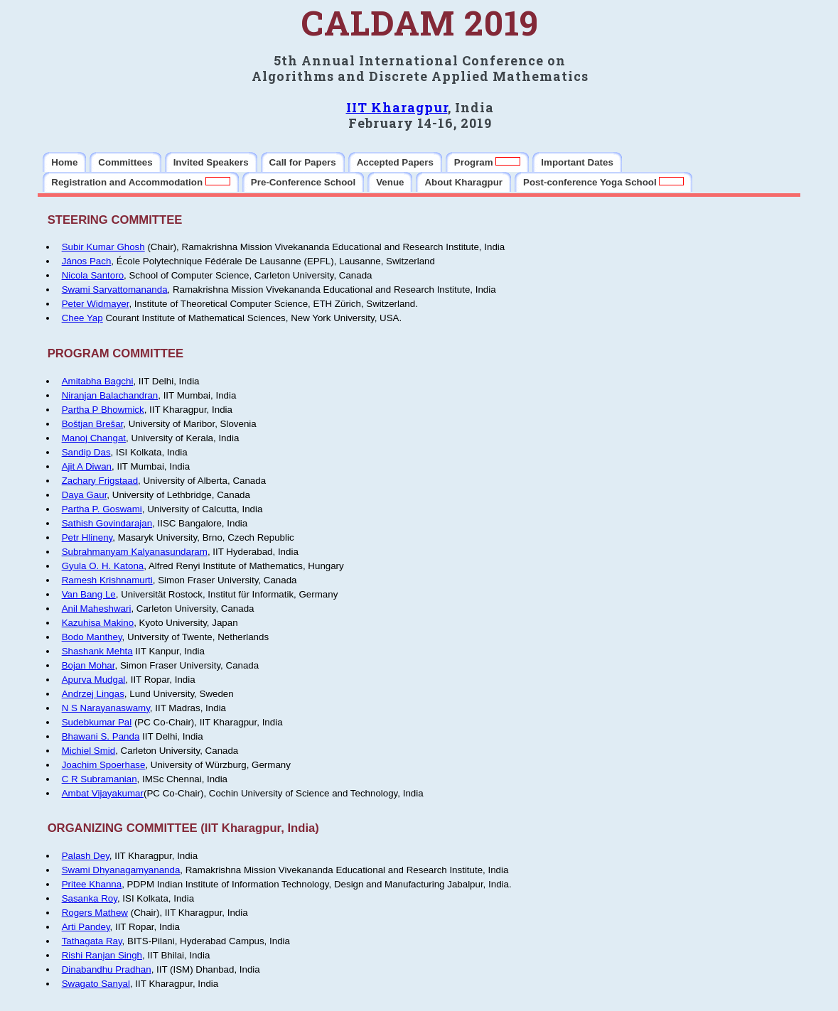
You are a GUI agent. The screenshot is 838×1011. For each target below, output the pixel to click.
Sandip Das (86, 452)
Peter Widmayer (95, 303)
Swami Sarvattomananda (115, 289)
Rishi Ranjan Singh (102, 955)
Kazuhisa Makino (98, 622)
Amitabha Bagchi (98, 381)
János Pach (87, 261)
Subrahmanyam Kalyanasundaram (135, 551)
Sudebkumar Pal (97, 722)
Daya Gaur (84, 495)
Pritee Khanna (92, 884)
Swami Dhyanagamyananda (121, 870)
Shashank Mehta (97, 651)
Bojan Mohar (88, 665)
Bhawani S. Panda (101, 736)
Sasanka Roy (89, 898)
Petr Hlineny (87, 537)
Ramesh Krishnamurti (107, 580)
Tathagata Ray (92, 941)
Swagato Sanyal (96, 983)
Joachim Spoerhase (104, 764)
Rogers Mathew (95, 912)
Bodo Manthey (92, 637)
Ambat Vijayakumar (103, 793)
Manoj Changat (94, 438)
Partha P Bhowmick (103, 409)
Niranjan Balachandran (110, 395)
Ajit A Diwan (87, 466)
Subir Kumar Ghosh (103, 247)
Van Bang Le (89, 594)
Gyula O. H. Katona (103, 566)
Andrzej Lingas (93, 693)
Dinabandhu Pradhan (106, 969)
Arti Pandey (86, 926)
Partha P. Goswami (102, 509)
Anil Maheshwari (96, 608)
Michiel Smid (89, 750)
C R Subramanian (99, 779)
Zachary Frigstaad (100, 480)
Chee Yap (82, 318)
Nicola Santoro (93, 275)
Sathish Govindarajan (107, 523)
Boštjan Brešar (93, 423)
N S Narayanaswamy (106, 708)
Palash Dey (85, 855)
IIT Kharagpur (397, 107)
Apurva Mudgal (94, 679)
